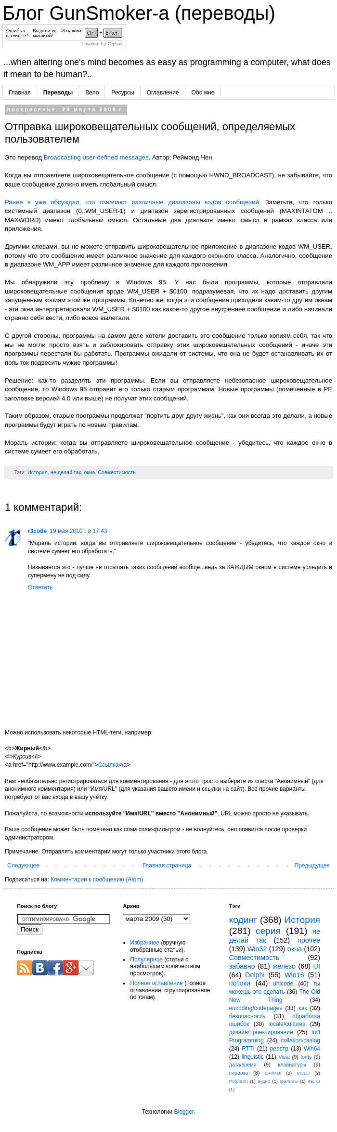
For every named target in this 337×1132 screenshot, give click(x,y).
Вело (92, 92)
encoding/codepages (256, 1008)
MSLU (303, 1073)
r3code (37, 531)
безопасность (247, 1016)
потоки (239, 983)
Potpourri (238, 1081)
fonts (305, 1057)
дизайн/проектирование (261, 1032)
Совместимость (117, 472)
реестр (279, 1048)
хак (302, 1008)
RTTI (248, 1048)
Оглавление (163, 92)
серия (268, 931)
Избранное (144, 942)
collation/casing (300, 1040)
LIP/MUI (273, 1073)
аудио (264, 1081)
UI (316, 966)
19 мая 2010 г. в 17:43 (78, 531)
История (37, 472)
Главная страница (167, 865)
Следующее (23, 865)
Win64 (312, 1048)
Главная (20, 92)
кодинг (243, 920)
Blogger (184, 1111)
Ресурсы (122, 92)
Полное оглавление (156, 983)
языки (314, 1081)
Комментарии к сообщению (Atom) (97, 879)
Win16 (294, 975)
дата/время (243, 1064)
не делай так (66, 472)
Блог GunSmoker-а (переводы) (138, 13)
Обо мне (203, 92)
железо (284, 966)
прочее (309, 940)
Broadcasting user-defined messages (96, 157)
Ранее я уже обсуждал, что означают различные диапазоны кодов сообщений (132, 202)
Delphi (255, 975)
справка (238, 1073)
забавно (242, 966)
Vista (284, 1057)
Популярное (146, 959)
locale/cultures (287, 1024)
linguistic (253, 1056)
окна (89, 472)
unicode (283, 983)
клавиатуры (292, 1064)
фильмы (289, 1081)
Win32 (257, 949)
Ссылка (108, 764)
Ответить (40, 587)
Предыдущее (312, 865)
